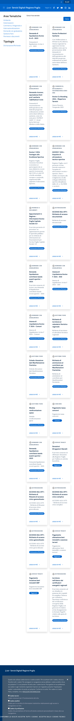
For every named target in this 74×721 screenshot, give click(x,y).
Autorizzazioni (8, 23)
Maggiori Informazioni (31, 691)
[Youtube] (61, 7)
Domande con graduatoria (12, 31)
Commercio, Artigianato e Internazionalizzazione (12, 27)
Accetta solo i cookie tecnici (52, 717)
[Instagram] (65, 7)
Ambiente (7, 20)
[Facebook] (53, 7)
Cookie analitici (15, 701)
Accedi (67, 2)
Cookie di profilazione (17, 708)
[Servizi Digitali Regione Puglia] (25, 7)
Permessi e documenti (11, 36)
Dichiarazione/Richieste (12, 45)
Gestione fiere (8, 33)
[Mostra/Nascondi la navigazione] (4, 7)
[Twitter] (57, 7)
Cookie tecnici (14, 696)
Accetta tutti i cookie (28, 717)
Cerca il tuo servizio (33, 15)
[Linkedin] (69, 7)
